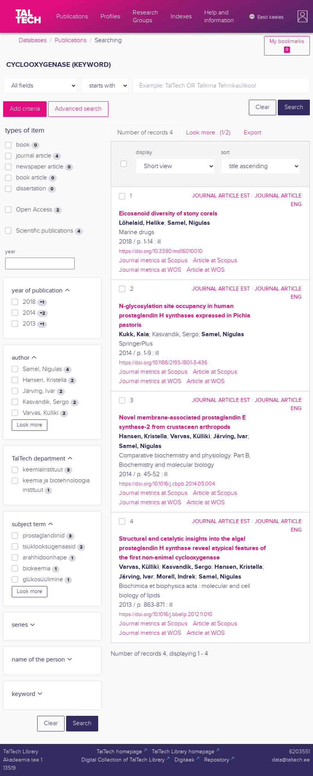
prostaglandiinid (48, 536)
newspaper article (44, 167)
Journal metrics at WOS (150, 270)
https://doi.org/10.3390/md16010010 (161, 251)
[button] (302, 16)
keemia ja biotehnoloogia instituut (56, 485)
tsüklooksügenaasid (54, 547)
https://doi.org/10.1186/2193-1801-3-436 (163, 362)
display (144, 152)
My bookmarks (287, 45)
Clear (262, 107)
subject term (33, 524)
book (28, 145)
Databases (33, 40)
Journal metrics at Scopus (153, 260)
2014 (35, 313)
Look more (29, 425)
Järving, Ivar (44, 391)
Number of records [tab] (145, 132)
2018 (35, 302)
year (10, 252)
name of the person (42, 659)
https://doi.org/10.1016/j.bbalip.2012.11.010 (165, 614)
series (24, 625)
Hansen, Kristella (49, 380)
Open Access (39, 210)
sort (225, 152)
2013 (35, 324)
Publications (70, 40)
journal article (38, 156)
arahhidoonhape (49, 558)
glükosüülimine (47, 580)
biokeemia (41, 569)
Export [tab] (252, 132)
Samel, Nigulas (47, 369)
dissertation (36, 189)
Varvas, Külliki (45, 413)
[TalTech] (28, 16)
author (24, 358)
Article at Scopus (215, 260)
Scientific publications (49, 231)
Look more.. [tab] (208, 132)
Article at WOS (206, 270)
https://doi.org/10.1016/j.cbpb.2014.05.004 (167, 483)
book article (36, 178)
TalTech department (42, 458)
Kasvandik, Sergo (51, 402)
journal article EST (221, 195)
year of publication (41, 290)
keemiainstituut (47, 470)
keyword (27, 694)
